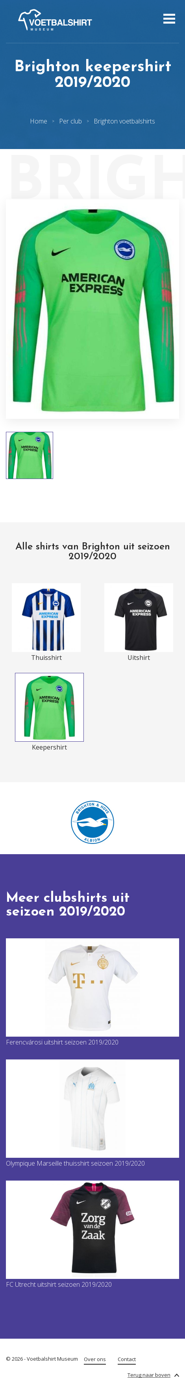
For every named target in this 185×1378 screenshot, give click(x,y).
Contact (127, 1359)
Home (38, 121)
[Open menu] (168, 20)
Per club (70, 121)
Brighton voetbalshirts (124, 121)
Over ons (95, 1359)
